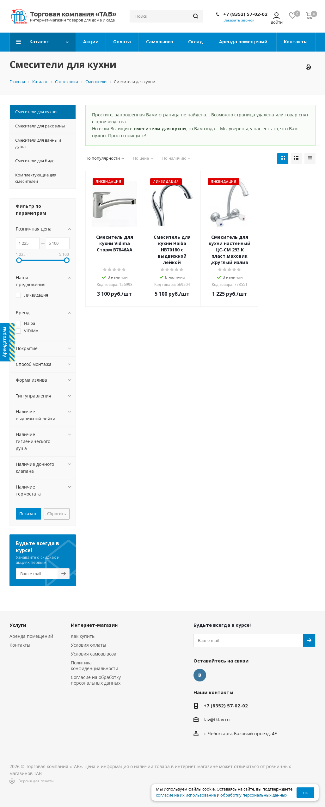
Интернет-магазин (94, 625)
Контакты (19, 645)
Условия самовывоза (93, 654)
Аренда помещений (31, 636)
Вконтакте (199, 675)
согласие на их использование (186, 795)
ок (305, 792)
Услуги (17, 625)
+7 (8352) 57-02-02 (245, 14)
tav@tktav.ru (217, 720)
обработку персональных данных (253, 795)
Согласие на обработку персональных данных (96, 680)
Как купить (83, 636)
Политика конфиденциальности (94, 665)
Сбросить (56, 513)
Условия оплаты (88, 645)
